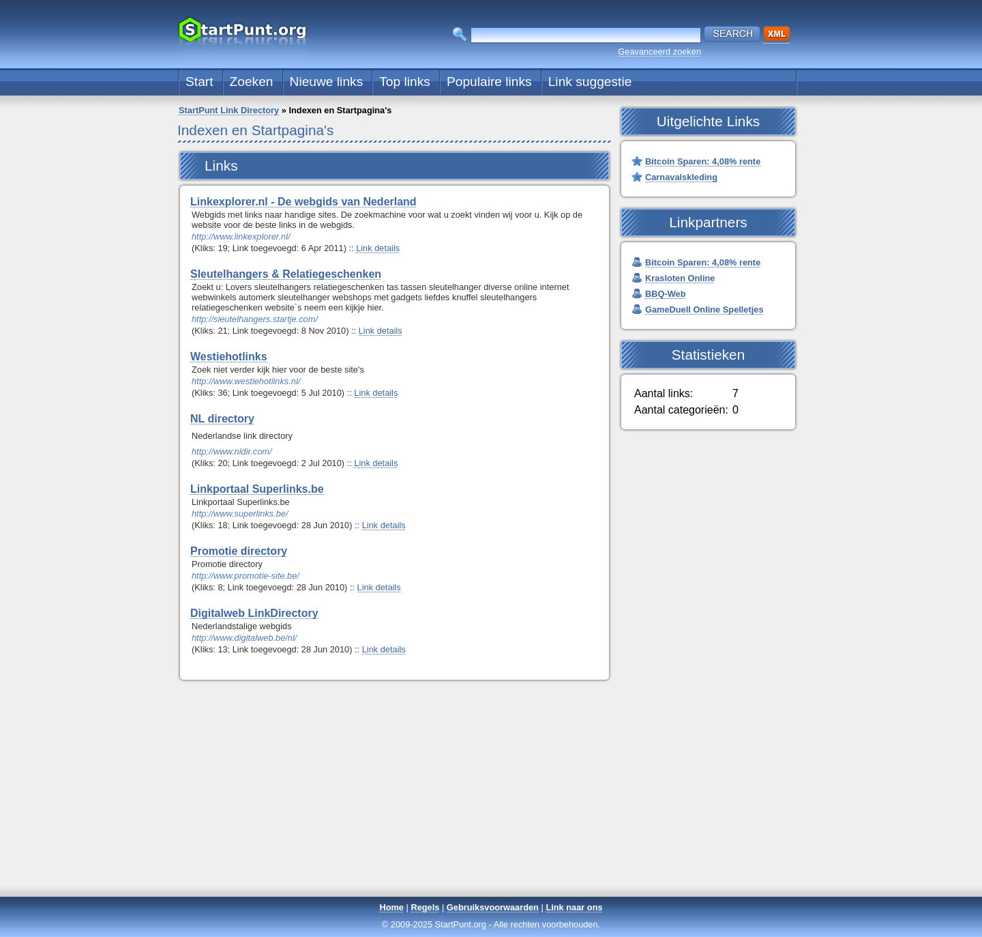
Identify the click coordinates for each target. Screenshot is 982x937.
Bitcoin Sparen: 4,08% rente (702, 161)
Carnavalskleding (681, 177)
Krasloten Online (680, 278)
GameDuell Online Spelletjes (704, 309)
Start (199, 81)
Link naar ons (574, 907)
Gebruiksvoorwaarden (493, 907)
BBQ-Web (665, 294)
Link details (378, 248)
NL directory (222, 418)
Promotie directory (238, 551)
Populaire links (489, 81)
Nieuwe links (326, 81)
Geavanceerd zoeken (659, 51)
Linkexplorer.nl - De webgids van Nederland (303, 201)
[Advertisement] (491, 799)
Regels (425, 907)
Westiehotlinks (228, 356)
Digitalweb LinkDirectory (254, 613)
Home (391, 907)
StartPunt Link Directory (229, 110)
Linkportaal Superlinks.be (257, 489)
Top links (404, 81)
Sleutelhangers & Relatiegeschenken (285, 274)
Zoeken (251, 81)
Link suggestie (590, 81)
